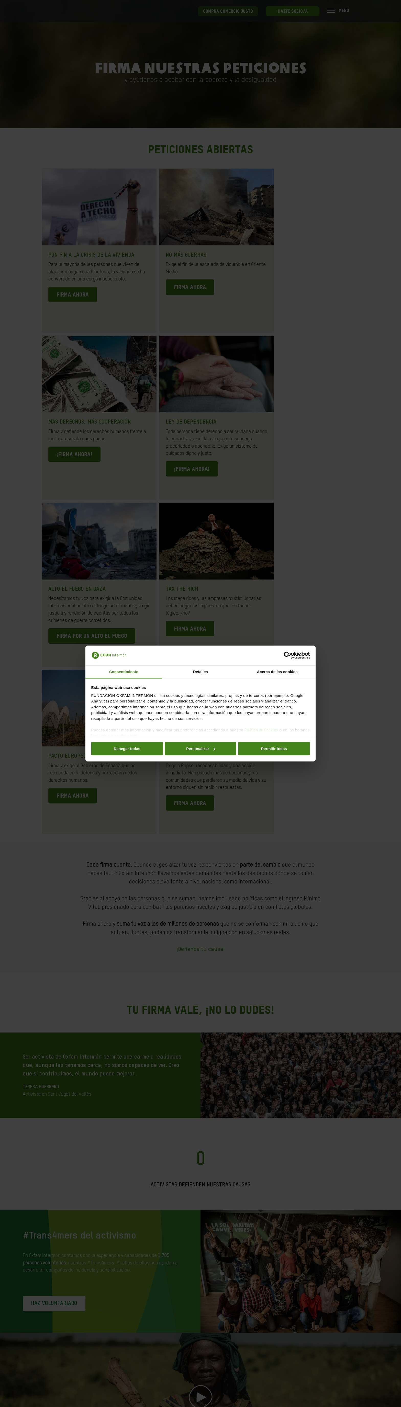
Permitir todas (274, 748)
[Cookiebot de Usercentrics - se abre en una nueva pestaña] (287, 655)
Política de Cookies (261, 730)
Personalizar (200, 748)
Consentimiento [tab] (124, 671)
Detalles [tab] (200, 671)
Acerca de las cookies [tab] (277, 671)
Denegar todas (127, 748)
